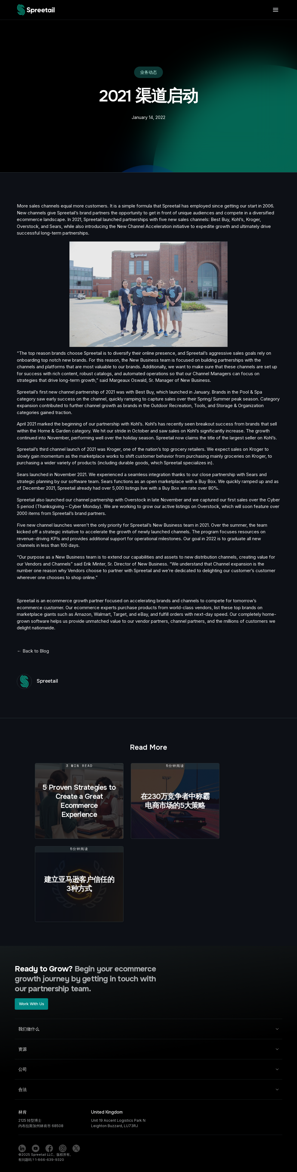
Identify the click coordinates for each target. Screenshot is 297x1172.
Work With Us (31, 1003)
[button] (274, 10)
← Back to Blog (33, 651)
